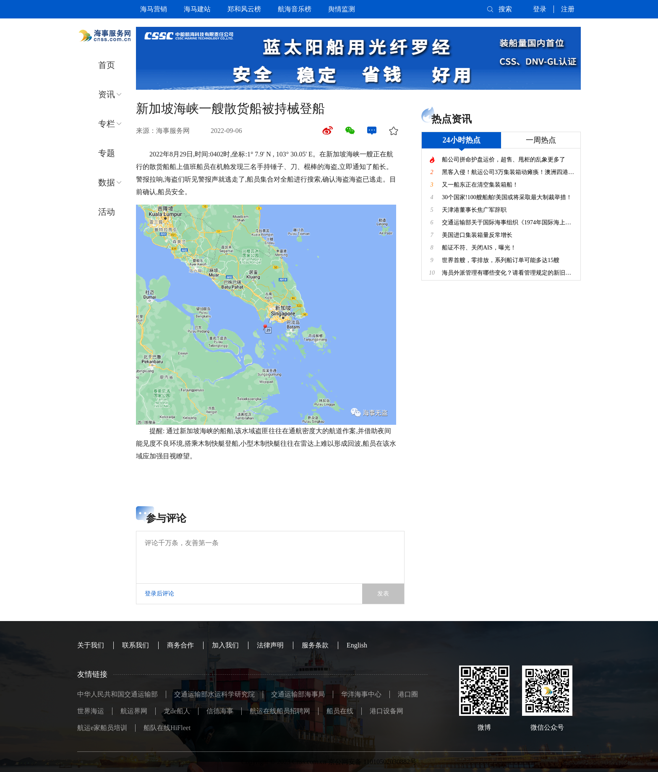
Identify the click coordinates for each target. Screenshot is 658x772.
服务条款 (315, 645)
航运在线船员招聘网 (280, 711)
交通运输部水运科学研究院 (214, 694)
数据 (106, 182)
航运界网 (133, 711)
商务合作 (180, 645)
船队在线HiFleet (167, 727)
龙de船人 (177, 711)
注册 (567, 9)
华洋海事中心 (361, 694)
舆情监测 (341, 9)
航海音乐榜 (294, 9)
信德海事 (219, 711)
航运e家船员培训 (102, 727)
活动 (106, 211)
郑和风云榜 (244, 9)
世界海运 (90, 711)
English (357, 645)
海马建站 (197, 9)
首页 (106, 65)
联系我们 (135, 645)
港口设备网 (386, 711)
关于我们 (90, 645)
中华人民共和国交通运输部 (117, 694)
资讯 (106, 94)
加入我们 (225, 645)
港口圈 (408, 694)
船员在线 (339, 711)
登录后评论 (159, 593)
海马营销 (153, 9)
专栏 (106, 123)
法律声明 (270, 645)
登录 (539, 9)
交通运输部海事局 (298, 694)
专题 (106, 153)
